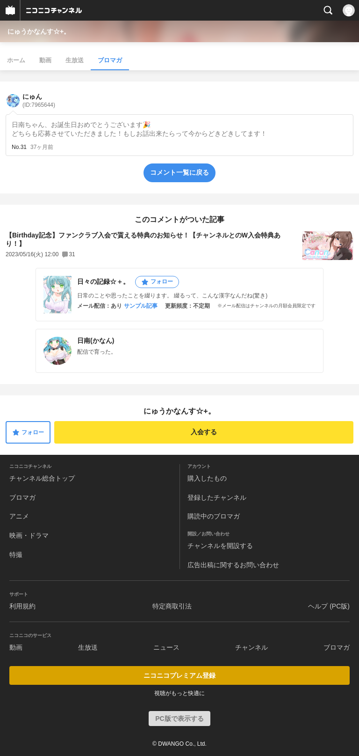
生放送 (74, 60)
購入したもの (207, 478)
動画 (45, 60)
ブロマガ (110, 60)
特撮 (15, 554)
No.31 (19, 147)
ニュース (166, 647)
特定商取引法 (172, 606)
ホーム (16, 60)
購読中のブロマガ (213, 516)
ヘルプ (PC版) (329, 606)
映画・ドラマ (29, 535)
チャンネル (251, 647)
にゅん (38, 100)
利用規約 (22, 606)
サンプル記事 (141, 306)
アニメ (19, 516)
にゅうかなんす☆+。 (38, 31)
